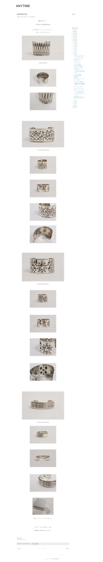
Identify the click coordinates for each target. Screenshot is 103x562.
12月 (75, 42)
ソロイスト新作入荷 (77, 64)
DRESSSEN (76, 77)
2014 (74, 105)
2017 (74, 37)
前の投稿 (67, 548)
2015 (74, 40)
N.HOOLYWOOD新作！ (78, 75)
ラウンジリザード (77, 62)
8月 (74, 48)
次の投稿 (18, 548)
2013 (74, 107)
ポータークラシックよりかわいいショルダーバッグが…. (79, 56)
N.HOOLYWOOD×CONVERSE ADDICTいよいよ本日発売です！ (79, 84)
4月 (74, 54)
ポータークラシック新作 (78, 67)
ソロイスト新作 (76, 80)
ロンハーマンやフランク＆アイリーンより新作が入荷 (79, 92)
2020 (74, 33)
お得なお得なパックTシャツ (79, 96)
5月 (74, 52)
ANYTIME (23, 6)
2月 (74, 102)
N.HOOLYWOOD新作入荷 (78, 65)
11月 (75, 43)
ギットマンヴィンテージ (78, 86)
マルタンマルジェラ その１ (79, 89)
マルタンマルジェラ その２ (78, 88)
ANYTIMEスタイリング (78, 59)
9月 (74, 46)
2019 (74, 34)
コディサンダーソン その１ (78, 58)
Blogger (57, 558)
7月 (74, 49)
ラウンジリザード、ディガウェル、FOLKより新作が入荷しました (79, 71)
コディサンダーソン (77, 61)
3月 (74, 100)
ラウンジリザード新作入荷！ (79, 81)
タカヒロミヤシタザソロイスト (79, 78)
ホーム (43, 548)
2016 (74, 39)
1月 (74, 103)
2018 (74, 36)
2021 (74, 31)
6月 (74, 51)
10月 (75, 45)
